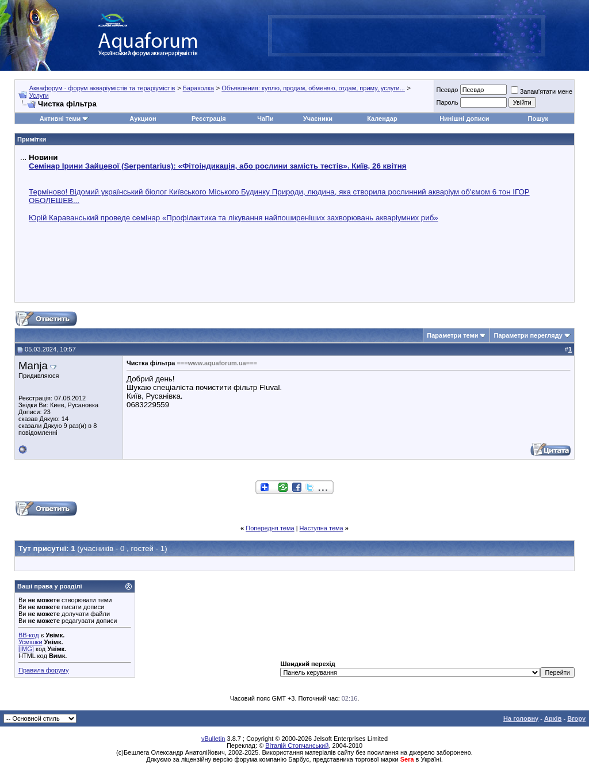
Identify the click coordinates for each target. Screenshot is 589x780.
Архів (552, 718)
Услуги (39, 95)
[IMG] (26, 648)
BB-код (28, 635)
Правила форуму (43, 670)
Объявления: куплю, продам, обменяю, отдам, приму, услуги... (313, 88)
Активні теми (60, 118)
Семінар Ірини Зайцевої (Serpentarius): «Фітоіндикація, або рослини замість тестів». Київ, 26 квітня (217, 166)
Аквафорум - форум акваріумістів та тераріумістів (102, 88)
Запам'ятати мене (541, 91)
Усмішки (30, 641)
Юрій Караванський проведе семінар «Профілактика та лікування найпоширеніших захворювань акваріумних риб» (233, 217)
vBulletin (213, 738)
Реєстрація (209, 118)
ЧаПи (265, 118)
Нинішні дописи (464, 118)
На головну (520, 718)
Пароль (447, 102)
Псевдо (447, 89)
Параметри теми (452, 335)
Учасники (317, 118)
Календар (382, 118)
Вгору (576, 718)
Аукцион (142, 118)
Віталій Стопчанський (296, 745)
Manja (33, 366)
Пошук (538, 118)
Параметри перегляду (528, 335)
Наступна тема (321, 528)
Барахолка (198, 88)
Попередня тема (270, 528)
